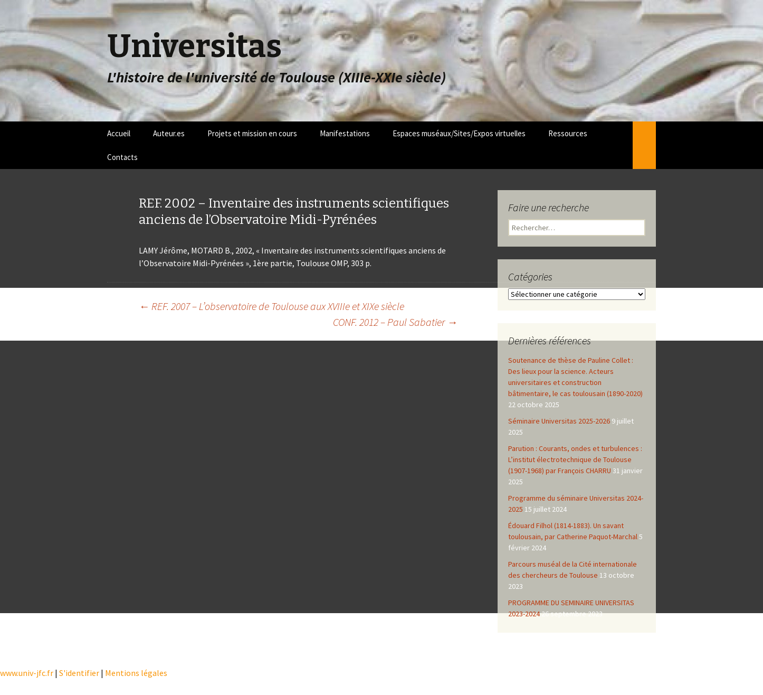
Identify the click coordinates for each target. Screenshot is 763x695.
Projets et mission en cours (252, 133)
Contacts (122, 157)
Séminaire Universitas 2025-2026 (559, 421)
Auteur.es (169, 133)
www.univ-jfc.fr (26, 673)
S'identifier (79, 673)
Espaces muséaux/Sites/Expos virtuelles (459, 133)
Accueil (118, 133)
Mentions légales (136, 673)
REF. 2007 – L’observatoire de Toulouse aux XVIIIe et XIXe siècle (271, 306)
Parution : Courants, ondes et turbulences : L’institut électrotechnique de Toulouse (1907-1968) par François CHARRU (575, 459)
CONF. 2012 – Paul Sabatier (395, 321)
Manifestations (345, 133)
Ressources (567, 133)
